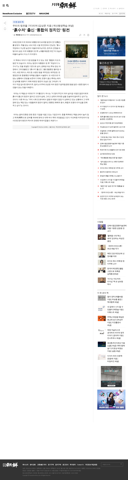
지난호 (97, 8)
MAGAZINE (44, 13)
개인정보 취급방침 (91, 464)
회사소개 (25, 464)
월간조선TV (30, 13)
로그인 (101, 13)
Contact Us (80, 464)
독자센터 (73, 464)
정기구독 (114, 13)
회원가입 (107, 13)
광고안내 (65, 464)
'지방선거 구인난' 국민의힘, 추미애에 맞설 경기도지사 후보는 (110, 83)
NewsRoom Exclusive (12, 13)
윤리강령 (33, 464)
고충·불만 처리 (41, 464)
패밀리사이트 (106, 464)
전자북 (105, 8)
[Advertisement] (111, 25)
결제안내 (121, 8)
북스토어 (112, 8)
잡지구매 (122, 13)
